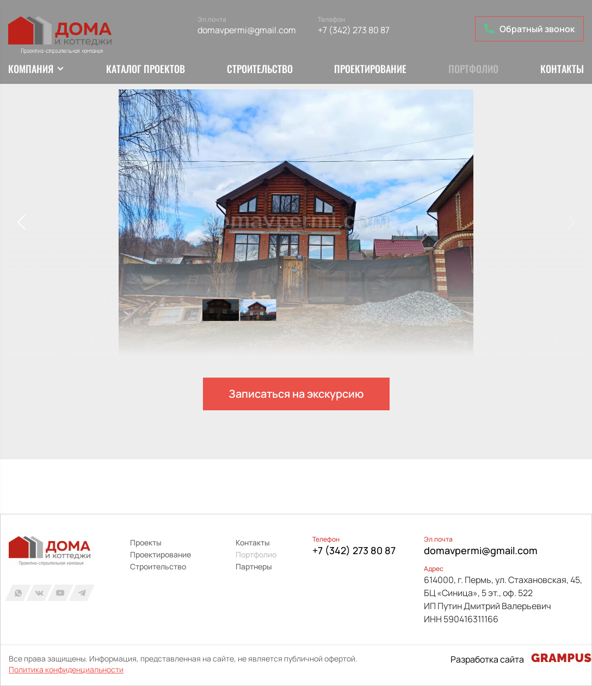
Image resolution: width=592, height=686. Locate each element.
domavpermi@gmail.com (247, 30)
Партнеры (254, 566)
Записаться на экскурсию (296, 393)
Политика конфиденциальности (66, 669)
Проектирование (370, 69)
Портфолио (473, 69)
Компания (30, 69)
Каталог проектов (145, 69)
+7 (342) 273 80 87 (354, 30)
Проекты (146, 542)
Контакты (562, 69)
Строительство (260, 69)
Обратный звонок (529, 29)
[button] (21, 222)
